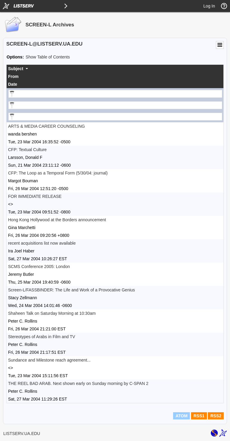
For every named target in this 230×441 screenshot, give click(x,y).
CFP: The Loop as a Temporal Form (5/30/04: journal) (58, 173)
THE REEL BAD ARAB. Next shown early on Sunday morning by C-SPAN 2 (78, 383)
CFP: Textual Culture (27, 149)
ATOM (181, 415)
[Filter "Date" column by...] (115, 117)
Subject (15, 68)
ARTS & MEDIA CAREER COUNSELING (46, 126)
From (13, 76)
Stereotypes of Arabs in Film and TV (41, 336)
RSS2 (215, 415)
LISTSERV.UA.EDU (21, 433)
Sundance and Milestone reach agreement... (49, 360)
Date (12, 84)
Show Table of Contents (48, 57)
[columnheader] (115, 69)
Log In (209, 6)
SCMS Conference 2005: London (39, 266)
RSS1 (199, 415)
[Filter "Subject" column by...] (115, 94)
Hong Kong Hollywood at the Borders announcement (57, 219)
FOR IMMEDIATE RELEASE (35, 196)
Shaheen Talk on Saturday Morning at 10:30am (52, 313)
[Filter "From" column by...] (115, 105)
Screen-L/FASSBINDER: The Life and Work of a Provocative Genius (71, 290)
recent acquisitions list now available (42, 243)
